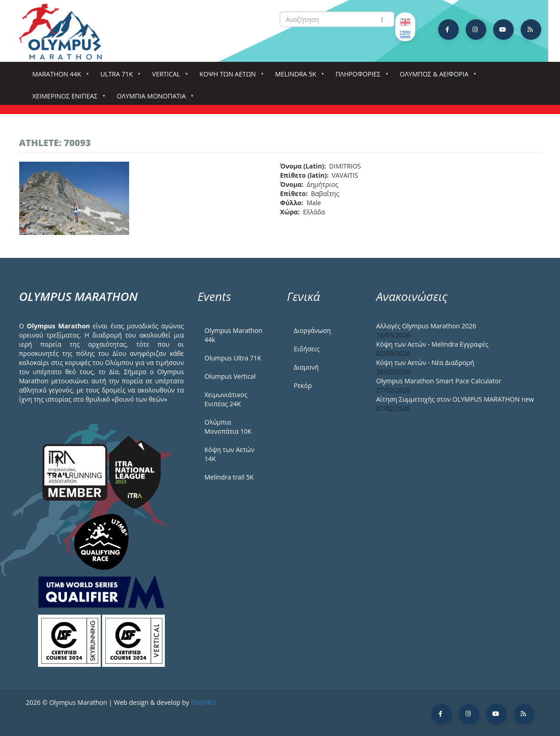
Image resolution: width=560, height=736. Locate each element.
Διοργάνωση (312, 330)
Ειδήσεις (307, 348)
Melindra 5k (297, 77)
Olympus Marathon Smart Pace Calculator (438, 380)
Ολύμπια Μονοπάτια (153, 99)
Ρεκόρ (303, 385)
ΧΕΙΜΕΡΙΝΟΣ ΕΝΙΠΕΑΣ (67, 99)
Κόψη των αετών (229, 77)
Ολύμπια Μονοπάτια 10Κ (228, 427)
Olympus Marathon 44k (233, 335)
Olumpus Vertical (230, 376)
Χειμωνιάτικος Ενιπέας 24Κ (226, 399)
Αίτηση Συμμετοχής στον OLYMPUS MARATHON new (455, 399)
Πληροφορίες (360, 77)
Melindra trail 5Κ (229, 477)
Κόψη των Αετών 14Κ (230, 454)
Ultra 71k (118, 77)
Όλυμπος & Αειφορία (435, 77)
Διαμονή (306, 367)
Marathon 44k (59, 77)
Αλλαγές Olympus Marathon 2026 (426, 326)
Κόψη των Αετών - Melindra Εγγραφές (432, 344)
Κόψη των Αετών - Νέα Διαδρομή (425, 362)
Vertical (168, 77)
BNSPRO (203, 702)
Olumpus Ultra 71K (233, 358)
